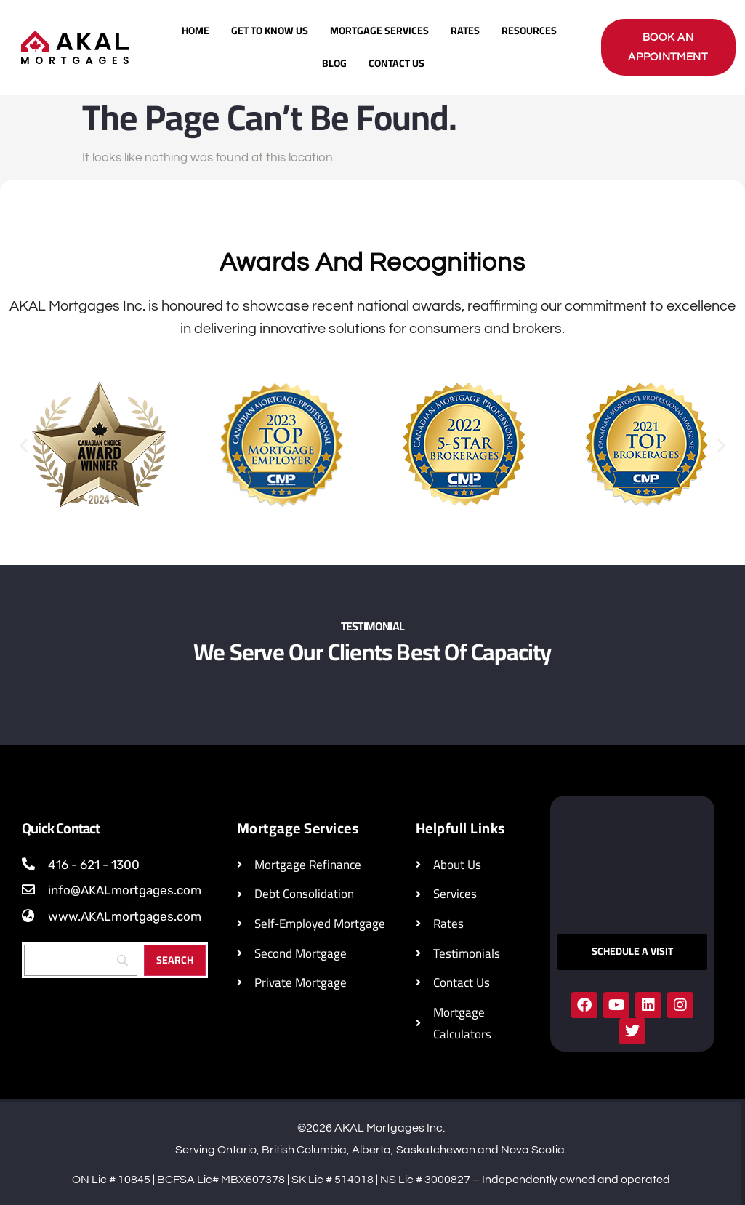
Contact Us (396, 63)
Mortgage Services (379, 30)
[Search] (80, 960)
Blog (334, 63)
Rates (465, 30)
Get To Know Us (269, 30)
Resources (529, 30)
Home (195, 30)
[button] (24, 445)
